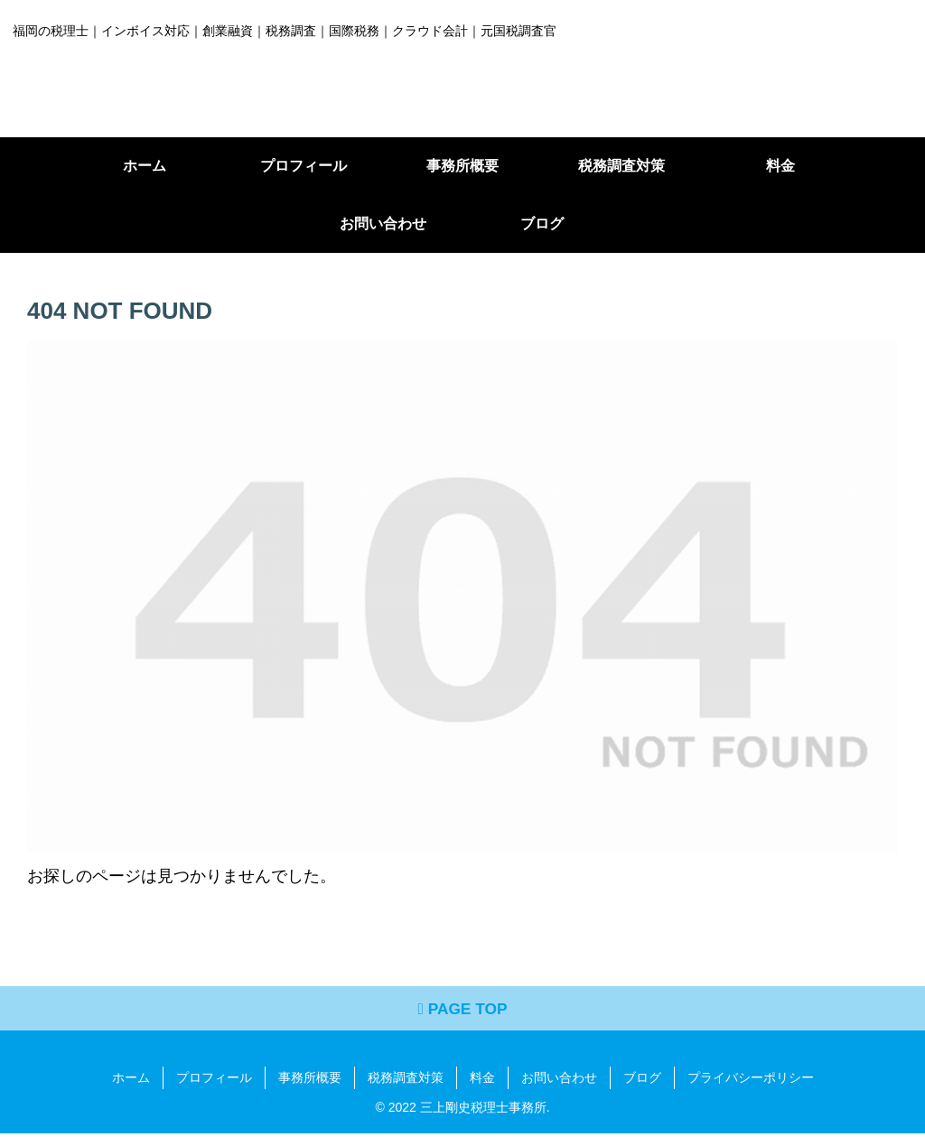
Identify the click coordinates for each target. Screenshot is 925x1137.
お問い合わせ (559, 1080)
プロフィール (214, 1080)
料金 (482, 1080)
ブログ (642, 1080)
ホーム (131, 1080)
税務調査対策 (406, 1080)
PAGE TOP (462, 1011)
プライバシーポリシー (750, 1080)
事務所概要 (309, 1080)
